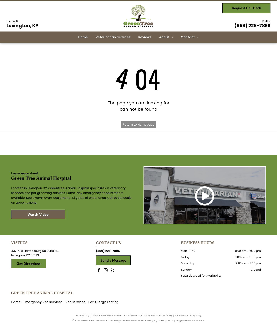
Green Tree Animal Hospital (42, 293)
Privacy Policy (82, 315)
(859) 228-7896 (252, 25)
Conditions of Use (133, 315)
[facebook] (99, 270)
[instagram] (105, 270)
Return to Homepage (138, 124)
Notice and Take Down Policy (158, 315)
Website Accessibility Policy (188, 315)
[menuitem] (83, 37)
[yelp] (112, 270)
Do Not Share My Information (107, 315)
